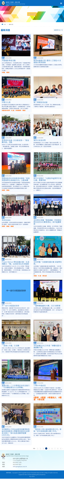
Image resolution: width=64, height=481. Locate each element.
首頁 (5, 24)
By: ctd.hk (32, 476)
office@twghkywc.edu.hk (20, 466)
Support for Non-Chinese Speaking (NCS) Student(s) (32, 474)
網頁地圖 (8, 472)
